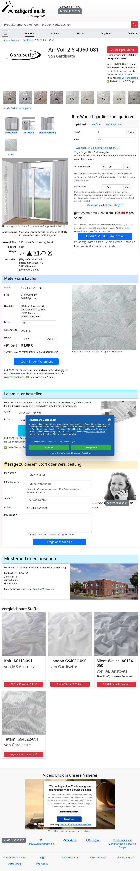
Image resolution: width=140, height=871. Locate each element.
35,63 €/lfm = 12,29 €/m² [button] (24, 754)
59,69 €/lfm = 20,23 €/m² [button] (24, 684)
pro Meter (122, 50)
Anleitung (133, 33)
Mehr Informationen (69, 812)
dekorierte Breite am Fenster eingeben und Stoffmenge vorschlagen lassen (105, 157)
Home (5, 40)
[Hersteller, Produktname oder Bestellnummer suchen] (66, 24)
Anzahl (77, 131)
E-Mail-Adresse (12, 482)
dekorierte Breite (82, 166)
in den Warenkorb (36, 361)
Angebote (106, 33)
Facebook (70, 840)
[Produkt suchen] (134, 24)
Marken (29, 33)
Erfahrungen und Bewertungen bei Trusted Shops (122, 844)
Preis (6, 294)
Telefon (8, 498)
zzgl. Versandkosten (127, 77)
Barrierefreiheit (97, 857)
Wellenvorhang (114, 124)
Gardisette (28, 40)
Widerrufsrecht (70, 857)
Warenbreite (10, 329)
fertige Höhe (80, 186)
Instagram (93, 840)
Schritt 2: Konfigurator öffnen (104, 236)
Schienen (55, 33)
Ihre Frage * (10, 514)
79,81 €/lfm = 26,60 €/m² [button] (116, 684)
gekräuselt (81, 124)
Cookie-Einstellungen (14, 857)
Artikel (7, 287)
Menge (8, 337)
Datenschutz (14, 863)
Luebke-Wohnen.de (43, 589)
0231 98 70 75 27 (70, 11)
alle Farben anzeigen (17, 108)
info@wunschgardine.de (41, 842)
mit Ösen (96, 124)
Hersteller (9, 306)
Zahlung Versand (125, 857)
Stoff (11, 147)
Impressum (42, 863)
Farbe (76, 139)
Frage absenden (59, 542)
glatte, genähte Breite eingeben (92, 152)
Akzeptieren (69, 819)
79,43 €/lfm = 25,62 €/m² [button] (70, 684)
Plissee (80, 33)
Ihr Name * (10, 472)
